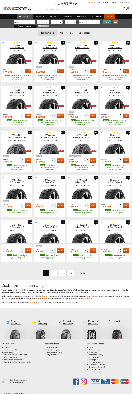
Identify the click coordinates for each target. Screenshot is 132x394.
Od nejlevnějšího (66, 33)
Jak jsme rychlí (94, 354)
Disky (52, 17)
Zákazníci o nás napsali (97, 364)
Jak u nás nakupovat (96, 359)
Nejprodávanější (47, 33)
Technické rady (9, 349)
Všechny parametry (25, 26)
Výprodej (110, 16)
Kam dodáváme (94, 366)
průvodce (44, 298)
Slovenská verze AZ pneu (97, 361)
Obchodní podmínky (95, 347)
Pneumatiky (23, 17)
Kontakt (114, 2)
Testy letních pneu (52, 344)
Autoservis (95, 17)
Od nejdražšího (85, 33)
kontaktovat (88, 298)
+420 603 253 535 (67, 4)
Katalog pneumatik (10, 347)
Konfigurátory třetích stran (13, 356)
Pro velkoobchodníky (96, 352)
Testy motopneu (51, 352)
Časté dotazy (93, 349)
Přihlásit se (124, 2)
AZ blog (6, 344)
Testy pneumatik (104, 2)
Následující (82, 273)
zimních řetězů (34, 302)
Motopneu (39, 17)
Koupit (28, 71)
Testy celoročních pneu (54, 349)
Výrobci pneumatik (10, 354)
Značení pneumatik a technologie (15, 352)
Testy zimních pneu (53, 347)
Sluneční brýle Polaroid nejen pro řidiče (17, 359)
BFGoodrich (43, 26)
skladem (44, 296)
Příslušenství (67, 16)
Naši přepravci (94, 356)
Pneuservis (80, 17)
